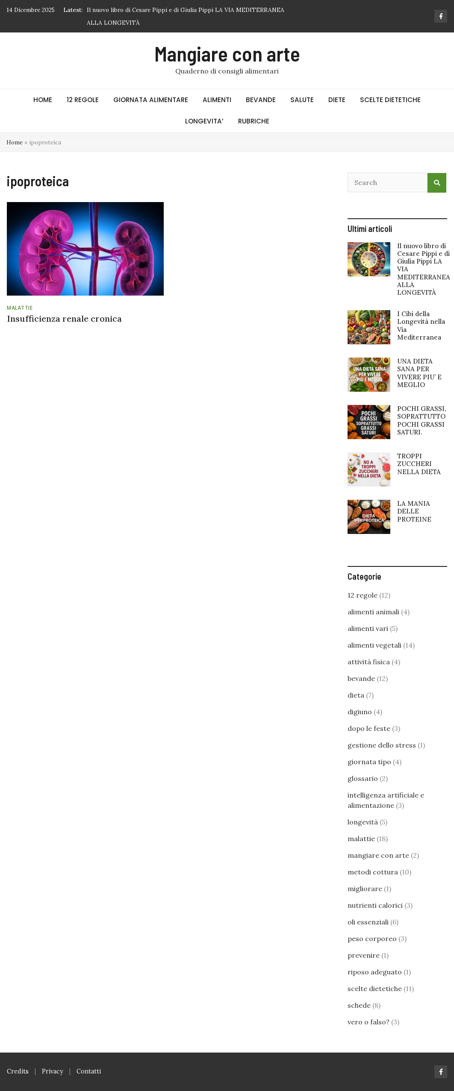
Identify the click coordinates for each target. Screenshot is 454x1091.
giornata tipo (369, 761)
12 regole (362, 595)
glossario (363, 778)
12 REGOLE (83, 99)
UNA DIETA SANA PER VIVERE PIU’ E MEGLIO (419, 373)
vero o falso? (368, 1022)
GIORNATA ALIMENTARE (150, 99)
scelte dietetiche (375, 988)
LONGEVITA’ (204, 121)
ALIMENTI (217, 99)
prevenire (364, 955)
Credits (18, 1071)
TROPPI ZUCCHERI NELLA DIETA (419, 463)
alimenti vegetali (374, 645)
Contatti (89, 1071)
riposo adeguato (375, 972)
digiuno (360, 711)
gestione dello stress (382, 745)
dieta (356, 695)
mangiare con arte (378, 855)
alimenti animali (373, 611)
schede (359, 1005)
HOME (42, 99)
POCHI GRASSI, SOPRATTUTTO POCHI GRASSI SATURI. (421, 420)
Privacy (52, 1071)
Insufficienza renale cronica (64, 318)
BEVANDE (261, 99)
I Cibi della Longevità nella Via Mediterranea (421, 325)
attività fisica (369, 661)
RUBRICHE (253, 121)
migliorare (365, 888)
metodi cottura (373, 872)
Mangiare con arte (227, 53)
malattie (19, 307)
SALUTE (302, 99)
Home (14, 142)
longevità (363, 822)
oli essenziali (368, 922)
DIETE (336, 99)
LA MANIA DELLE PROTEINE (414, 511)
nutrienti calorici (375, 905)
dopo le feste (369, 728)
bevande (361, 678)
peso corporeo (372, 938)
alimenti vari (368, 628)
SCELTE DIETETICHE (390, 99)
